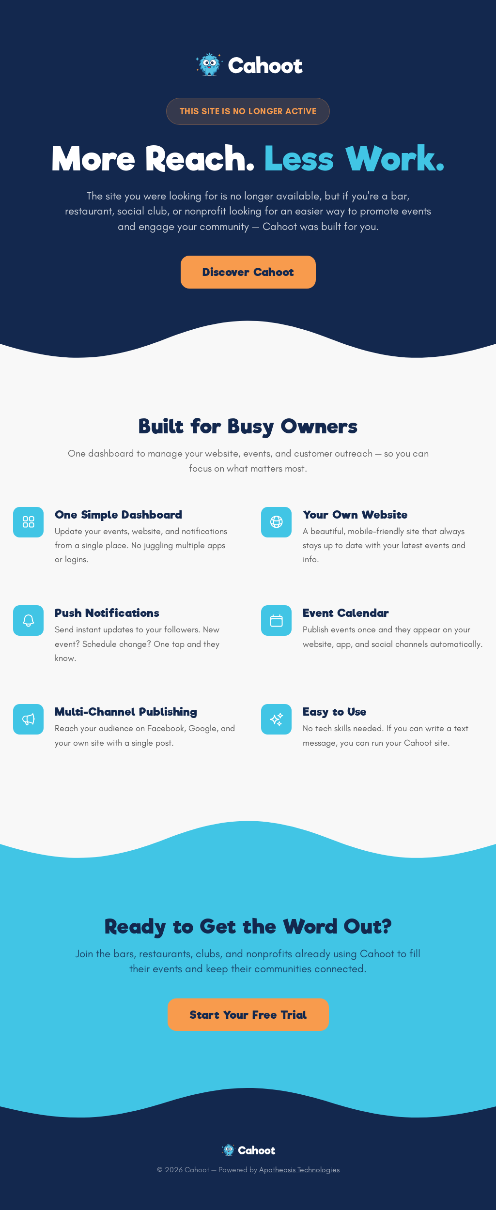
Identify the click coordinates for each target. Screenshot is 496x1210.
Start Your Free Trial (248, 1014)
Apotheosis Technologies (299, 1169)
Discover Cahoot (248, 271)
